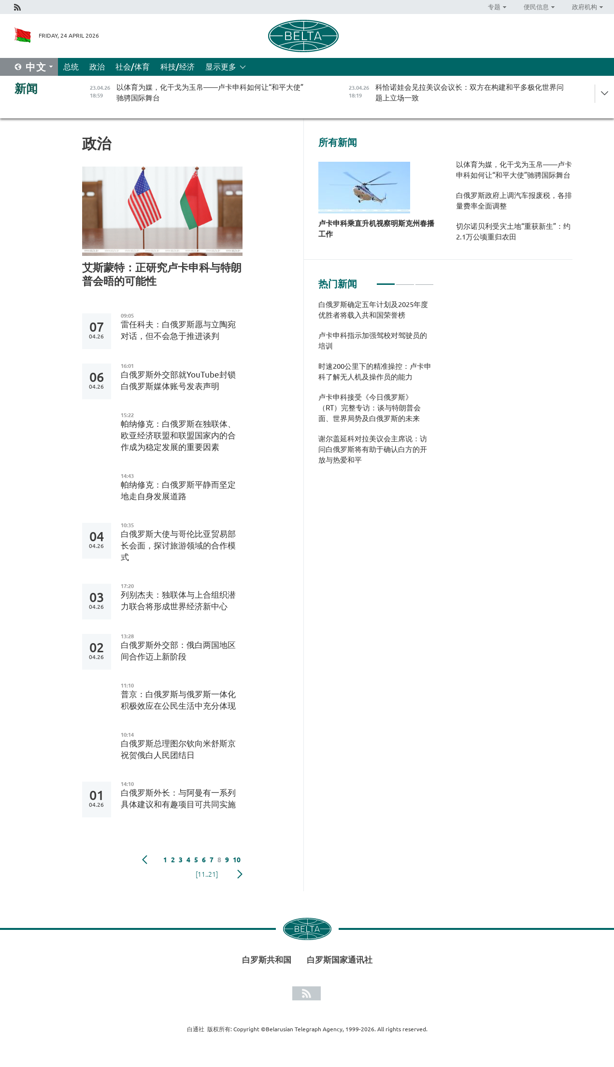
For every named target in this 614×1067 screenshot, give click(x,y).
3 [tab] (424, 280)
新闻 (26, 88)
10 (237, 860)
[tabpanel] (376, 387)
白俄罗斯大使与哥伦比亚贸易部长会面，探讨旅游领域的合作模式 (178, 545)
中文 (36, 66)
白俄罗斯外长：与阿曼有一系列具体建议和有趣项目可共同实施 (178, 798)
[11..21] (207, 874)
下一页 (240, 874)
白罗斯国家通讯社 (339, 959)
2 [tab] (405, 280)
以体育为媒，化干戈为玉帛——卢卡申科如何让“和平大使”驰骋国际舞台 (514, 169)
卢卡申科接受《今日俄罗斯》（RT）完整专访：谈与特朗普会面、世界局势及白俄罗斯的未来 (369, 407)
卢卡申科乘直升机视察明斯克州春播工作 (376, 228)
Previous (144, 860)
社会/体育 (132, 66)
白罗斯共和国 (266, 959)
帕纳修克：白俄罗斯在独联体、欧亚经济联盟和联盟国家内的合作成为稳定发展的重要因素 (178, 435)
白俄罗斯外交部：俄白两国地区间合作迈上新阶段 (178, 650)
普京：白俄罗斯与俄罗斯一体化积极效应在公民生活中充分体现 (178, 699)
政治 (97, 66)
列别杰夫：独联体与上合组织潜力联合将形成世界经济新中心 (178, 600)
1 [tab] (386, 280)
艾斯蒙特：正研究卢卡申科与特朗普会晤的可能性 (162, 274)
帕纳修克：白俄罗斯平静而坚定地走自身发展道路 (178, 490)
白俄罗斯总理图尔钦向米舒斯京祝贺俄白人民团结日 (178, 749)
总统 (71, 66)
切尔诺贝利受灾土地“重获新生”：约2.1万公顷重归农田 (513, 231)
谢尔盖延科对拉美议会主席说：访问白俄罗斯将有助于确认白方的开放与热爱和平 (372, 449)
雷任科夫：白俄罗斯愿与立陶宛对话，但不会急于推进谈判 (178, 330)
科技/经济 (177, 66)
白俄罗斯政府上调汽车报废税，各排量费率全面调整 (514, 200)
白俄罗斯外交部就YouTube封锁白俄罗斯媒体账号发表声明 (178, 380)
